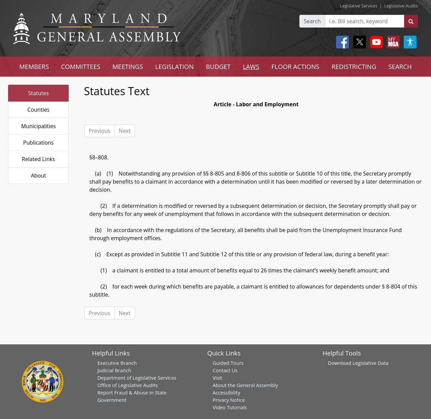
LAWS (251, 66)
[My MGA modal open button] (392, 42)
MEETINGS (127, 66)
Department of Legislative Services (136, 377)
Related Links (38, 159)
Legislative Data (371, 362)
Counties (38, 109)
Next (125, 131)
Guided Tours (227, 362)
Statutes (38, 93)
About (38, 175)
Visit (217, 377)
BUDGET (218, 66)
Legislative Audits (401, 6)
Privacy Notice (228, 399)
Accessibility (226, 392)
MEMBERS (34, 66)
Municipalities (38, 126)
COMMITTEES (80, 66)
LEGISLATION (174, 66)
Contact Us (224, 370)
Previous (99, 131)
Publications (38, 142)
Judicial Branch (114, 370)
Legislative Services (358, 6)
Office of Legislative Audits (127, 385)
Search (312, 21)
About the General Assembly (245, 385)
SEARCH (399, 66)
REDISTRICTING (354, 66)
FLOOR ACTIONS (295, 66)
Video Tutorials (229, 407)
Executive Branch (117, 362)
